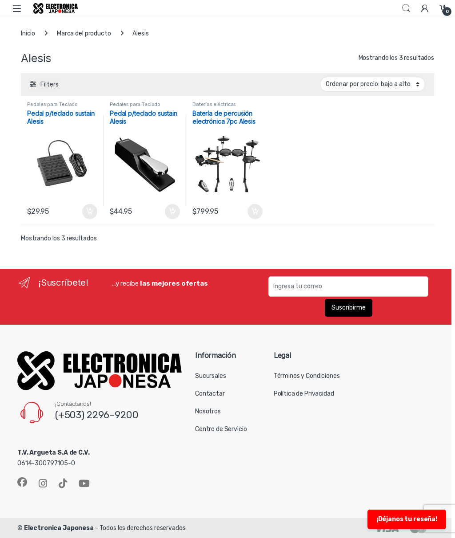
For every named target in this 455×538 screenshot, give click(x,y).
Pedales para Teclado (52, 104)
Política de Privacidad (304, 393)
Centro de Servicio (221, 429)
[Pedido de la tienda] (372, 84)
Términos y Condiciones (307, 376)
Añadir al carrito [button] (89, 211)
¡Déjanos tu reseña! (406, 519)
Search (406, 8)
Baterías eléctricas (213, 104)
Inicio (28, 33)
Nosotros (208, 411)
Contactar (210, 393)
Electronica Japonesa (59, 528)
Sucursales (210, 376)
